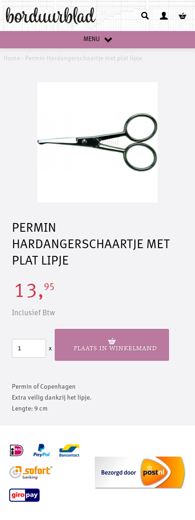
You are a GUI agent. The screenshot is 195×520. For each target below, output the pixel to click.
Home (12, 58)
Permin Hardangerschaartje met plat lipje (83, 58)
